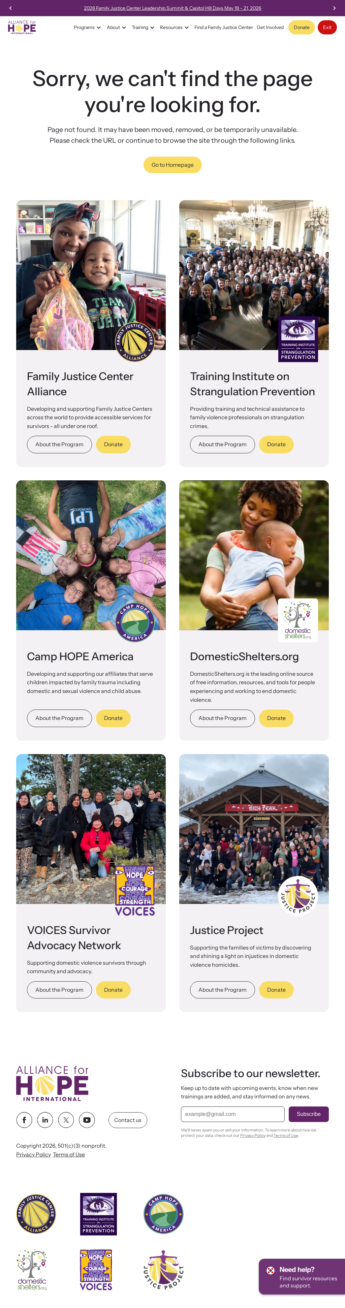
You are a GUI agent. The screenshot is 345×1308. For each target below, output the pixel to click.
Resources (175, 27)
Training (144, 27)
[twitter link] (66, 1120)
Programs (88, 27)
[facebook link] (24, 1120)
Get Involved (270, 27)
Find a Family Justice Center (223, 27)
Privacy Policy (33, 1154)
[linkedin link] (45, 1120)
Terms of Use (69, 1154)
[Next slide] (334, 8)
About (117, 27)
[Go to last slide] (11, 8)
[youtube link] (87, 1120)
